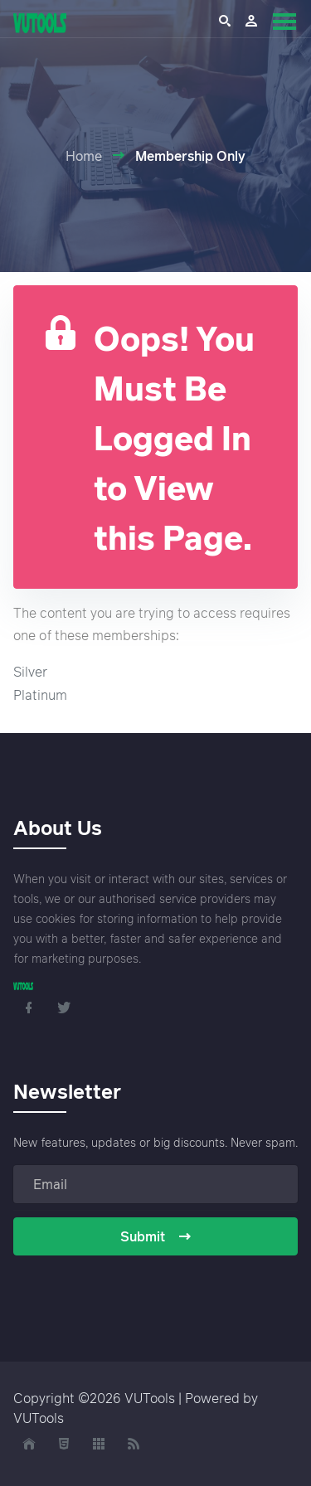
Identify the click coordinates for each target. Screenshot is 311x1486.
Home (84, 156)
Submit (156, 1236)
